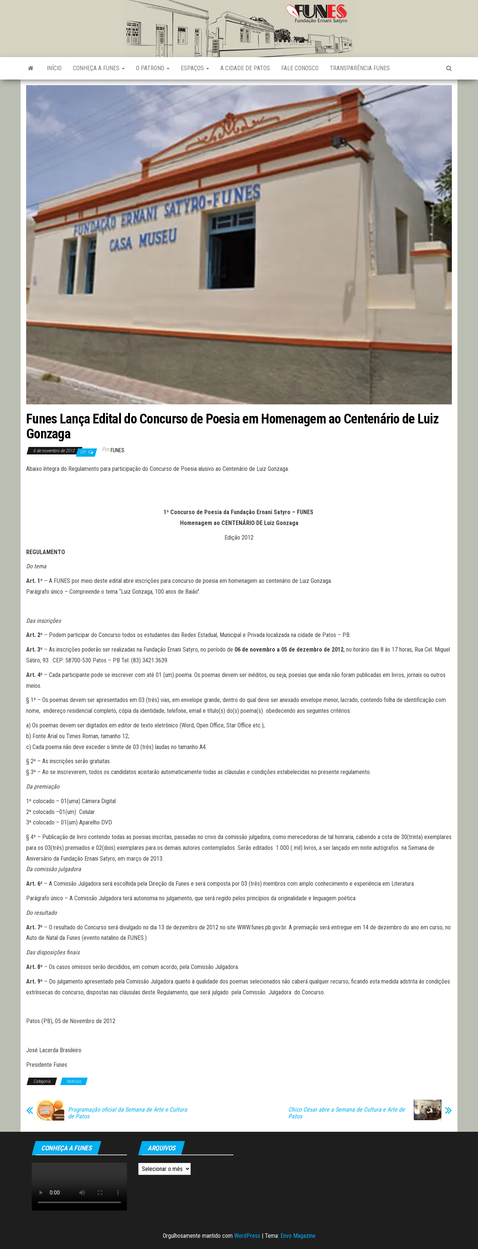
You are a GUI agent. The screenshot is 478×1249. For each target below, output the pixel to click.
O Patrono (153, 68)
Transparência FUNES (360, 68)
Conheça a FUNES (99, 68)
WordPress (247, 1235)
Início (54, 68)
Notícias (74, 1081)
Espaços (195, 68)
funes (117, 450)
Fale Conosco (300, 68)
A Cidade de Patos (245, 68)
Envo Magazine (298, 1235)
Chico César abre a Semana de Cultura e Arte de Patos (346, 1113)
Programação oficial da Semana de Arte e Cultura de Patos (127, 1113)
